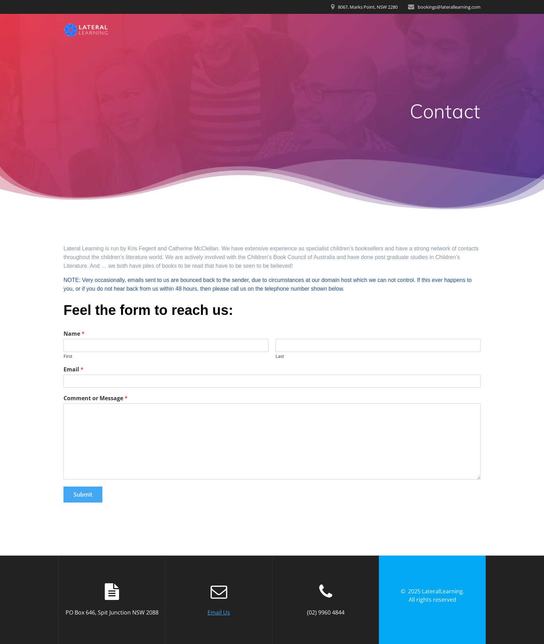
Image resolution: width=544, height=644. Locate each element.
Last (279, 356)
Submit (83, 494)
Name (74, 333)
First (68, 356)
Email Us (218, 612)
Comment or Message (95, 398)
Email (73, 369)
